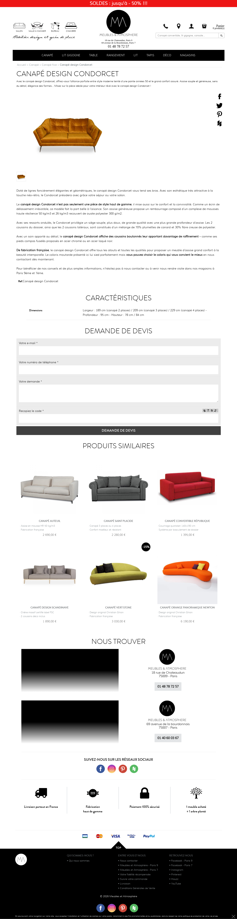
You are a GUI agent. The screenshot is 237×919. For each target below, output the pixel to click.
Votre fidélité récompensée (135, 874)
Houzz (174, 879)
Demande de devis (119, 431)
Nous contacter (129, 861)
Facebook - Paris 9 (181, 861)
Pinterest (176, 874)
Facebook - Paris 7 (181, 865)
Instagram (177, 870)
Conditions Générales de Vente (137, 888)
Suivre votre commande (133, 879)
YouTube (176, 884)
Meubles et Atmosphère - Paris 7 (139, 870)
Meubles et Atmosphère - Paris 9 (139, 865)
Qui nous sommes (79, 861)
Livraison (125, 884)
